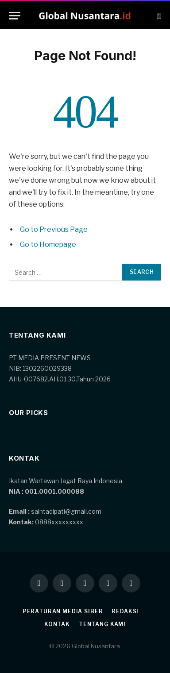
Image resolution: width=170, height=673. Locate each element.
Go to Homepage (48, 244)
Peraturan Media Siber (63, 611)
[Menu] (14, 16)
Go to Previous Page (54, 229)
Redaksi (125, 611)
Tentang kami (102, 624)
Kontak (57, 624)
